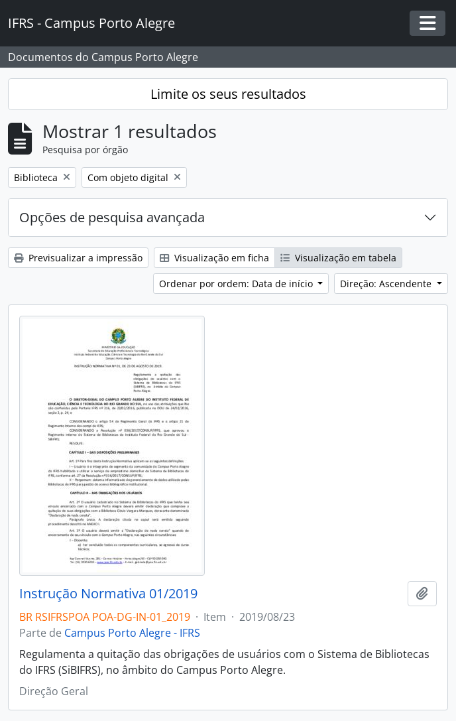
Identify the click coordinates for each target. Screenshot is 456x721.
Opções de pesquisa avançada (112, 217)
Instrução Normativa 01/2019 (108, 594)
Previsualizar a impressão (78, 257)
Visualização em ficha (214, 257)
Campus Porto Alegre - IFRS (132, 632)
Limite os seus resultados (228, 94)
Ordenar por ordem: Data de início (237, 283)
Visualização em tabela (338, 257)
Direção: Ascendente (387, 283)
